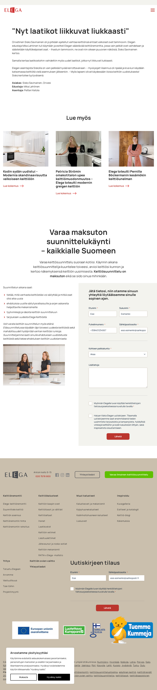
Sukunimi (124, 308)
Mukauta (23, 677)
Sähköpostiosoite (128, 324)
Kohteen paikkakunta (100, 348)
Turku (136, 665)
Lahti (109, 665)
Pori (94, 665)
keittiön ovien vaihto (82, 675)
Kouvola (101, 665)
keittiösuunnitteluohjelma (104, 672)
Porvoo (140, 661)
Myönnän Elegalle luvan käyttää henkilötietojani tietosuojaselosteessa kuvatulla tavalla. (117, 405)
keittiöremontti (80, 672)
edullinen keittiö (127, 672)
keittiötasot (122, 675)
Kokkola (125, 661)
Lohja (133, 661)
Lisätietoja (94, 364)
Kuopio (116, 665)
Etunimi (93, 308)
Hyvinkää (114, 661)
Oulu (142, 665)
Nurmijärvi (102, 661)
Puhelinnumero (97, 324)
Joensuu (85, 665)
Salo (148, 661)
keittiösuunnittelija (104, 675)
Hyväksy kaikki (54, 677)
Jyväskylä (127, 665)
